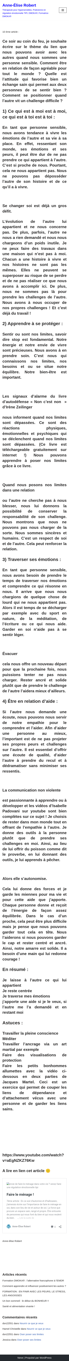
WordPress (46, 1357)
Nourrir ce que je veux (31, 1323)
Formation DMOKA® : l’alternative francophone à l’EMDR (33, 1280)
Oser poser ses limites (32, 1334)
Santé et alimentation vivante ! (18, 1306)
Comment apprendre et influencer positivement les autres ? (34, 1286)
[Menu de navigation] (63, 10)
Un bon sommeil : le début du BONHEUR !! (25, 1300)
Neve (20, 1357)
